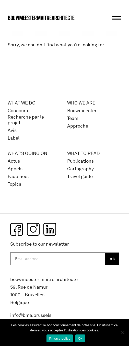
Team (72, 118)
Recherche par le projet (26, 119)
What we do (22, 103)
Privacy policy (59, 338)
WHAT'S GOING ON (27, 153)
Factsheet (18, 176)
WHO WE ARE (81, 103)
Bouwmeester (82, 110)
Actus (14, 161)
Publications (80, 161)
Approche (77, 126)
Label (13, 138)
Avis (12, 130)
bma (20, 27)
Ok (80, 338)
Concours (18, 110)
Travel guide (80, 176)
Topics (14, 184)
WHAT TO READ (83, 153)
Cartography (80, 169)
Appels (15, 169)
